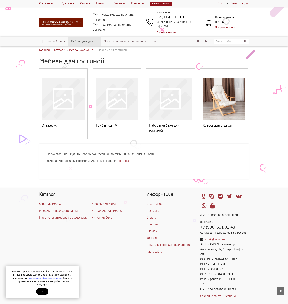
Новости (101, 3)
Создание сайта (210, 296)
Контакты (137, 3)
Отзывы (119, 3)
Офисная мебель (52, 41)
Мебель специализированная (125, 41)
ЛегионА (230, 296)
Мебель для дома (84, 41)
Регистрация (239, 3)
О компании (47, 3)
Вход (220, 3)
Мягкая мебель (101, 217)
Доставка (68, 3)
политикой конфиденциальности (44, 278)
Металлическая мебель (107, 210)
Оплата (85, 3)
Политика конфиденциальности (168, 244)
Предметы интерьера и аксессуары (63, 217)
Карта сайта (154, 251)
